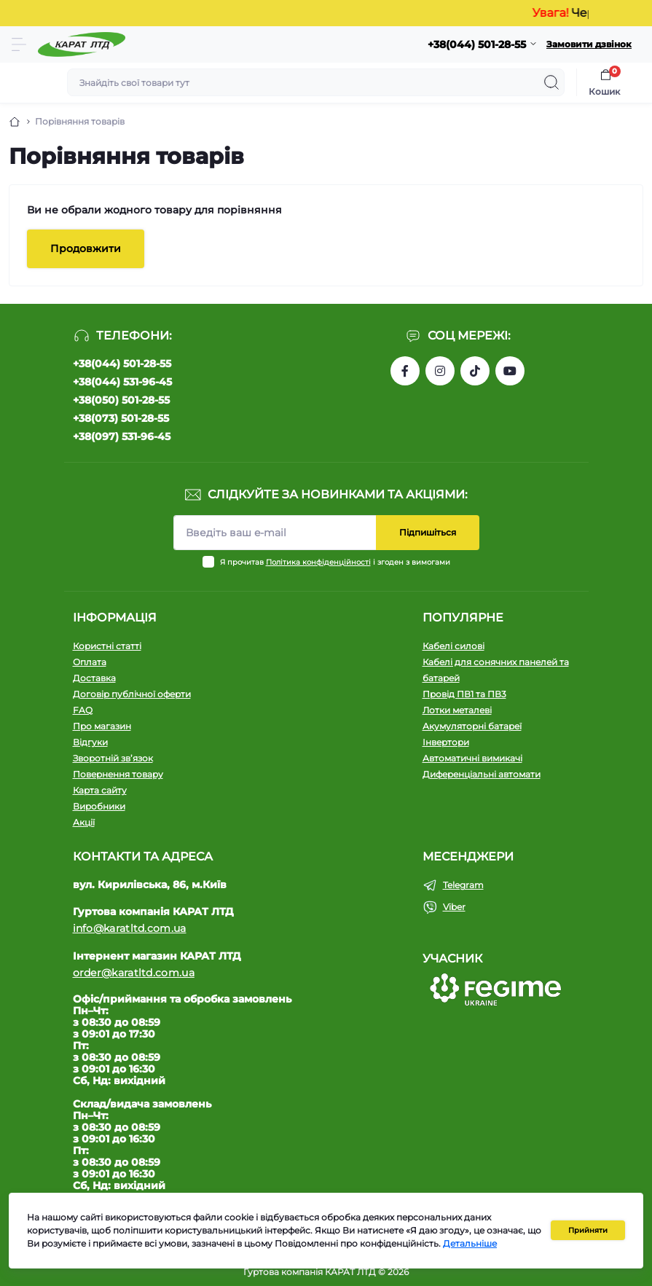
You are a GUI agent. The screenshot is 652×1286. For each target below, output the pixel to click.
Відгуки (90, 742)
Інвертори (446, 742)
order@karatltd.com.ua (134, 972)
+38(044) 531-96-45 (122, 381)
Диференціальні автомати (482, 774)
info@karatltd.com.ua (129, 928)
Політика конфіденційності (318, 562)
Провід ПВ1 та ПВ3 (464, 694)
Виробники (99, 806)
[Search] (551, 82)
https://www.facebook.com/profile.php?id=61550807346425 (405, 371)
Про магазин (102, 726)
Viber (454, 906)
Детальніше (470, 1243)
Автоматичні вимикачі (472, 758)
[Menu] (19, 44)
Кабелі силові (453, 645)
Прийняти (588, 1230)
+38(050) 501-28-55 (121, 400)
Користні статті (107, 645)
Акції (84, 822)
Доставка (94, 678)
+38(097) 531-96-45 (121, 436)
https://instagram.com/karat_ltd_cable (440, 371)
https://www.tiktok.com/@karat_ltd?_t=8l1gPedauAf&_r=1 (475, 371)
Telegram (463, 884)
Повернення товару (118, 774)
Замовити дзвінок (589, 44)
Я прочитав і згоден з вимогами (335, 562)
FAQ (83, 710)
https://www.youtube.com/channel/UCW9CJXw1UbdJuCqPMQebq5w (510, 371)
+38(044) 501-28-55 (122, 363)
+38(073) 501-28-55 (121, 418)
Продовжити (85, 248)
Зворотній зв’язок (113, 758)
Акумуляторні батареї (472, 726)
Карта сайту (100, 790)
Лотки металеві (457, 710)
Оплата (89, 661)
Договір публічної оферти (132, 694)
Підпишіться (427, 532)
